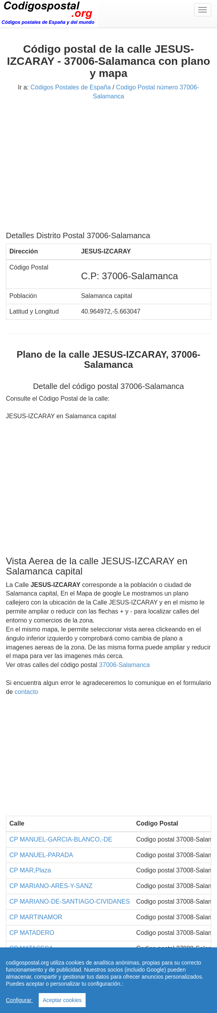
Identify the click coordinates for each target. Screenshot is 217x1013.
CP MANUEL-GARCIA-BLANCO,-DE (60, 839)
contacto (26, 691)
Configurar (19, 1000)
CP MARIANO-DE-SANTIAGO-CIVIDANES (69, 901)
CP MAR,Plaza (30, 870)
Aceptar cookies (62, 1000)
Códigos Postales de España (70, 87)
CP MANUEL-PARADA (41, 855)
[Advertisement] (108, 168)
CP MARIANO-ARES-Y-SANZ (50, 886)
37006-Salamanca (124, 665)
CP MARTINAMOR (35, 917)
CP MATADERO (31, 932)
